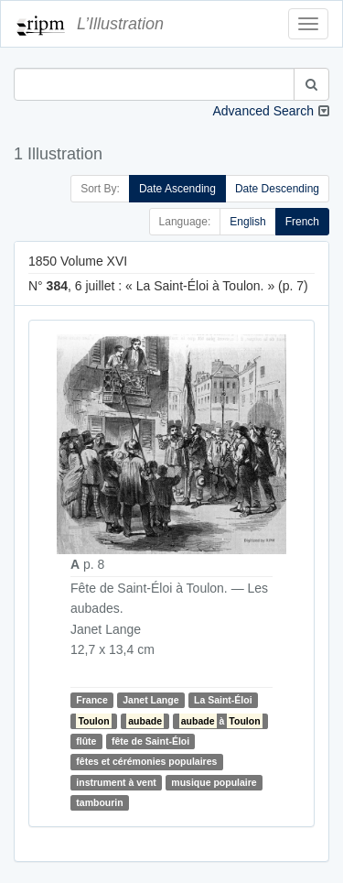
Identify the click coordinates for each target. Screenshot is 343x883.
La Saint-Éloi (223, 699)
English (247, 221)
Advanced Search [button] (263, 111)
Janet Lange (150, 699)
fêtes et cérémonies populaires (146, 761)
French (302, 221)
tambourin (99, 802)
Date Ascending (177, 188)
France (91, 699)
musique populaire (213, 782)
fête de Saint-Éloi (150, 741)
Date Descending (277, 188)
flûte (86, 741)
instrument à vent (116, 782)
